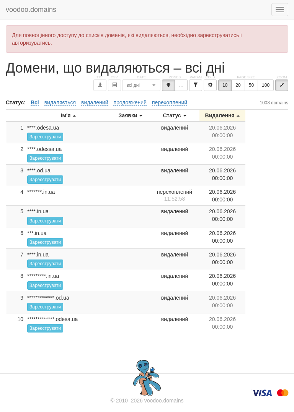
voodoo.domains (31, 9)
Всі (35, 102)
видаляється (60, 102)
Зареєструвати (45, 136)
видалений (94, 102)
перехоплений (169, 102)
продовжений (130, 102)
